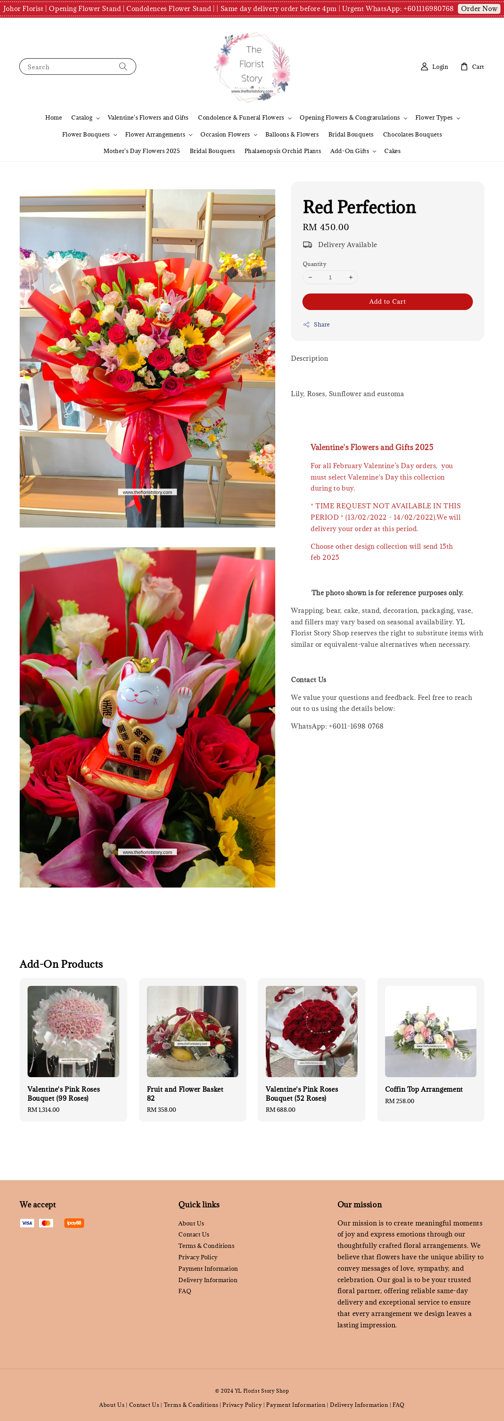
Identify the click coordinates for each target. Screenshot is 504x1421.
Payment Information (208, 1268)
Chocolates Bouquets (412, 134)
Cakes (392, 151)
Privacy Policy (197, 1257)
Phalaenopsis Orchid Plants (283, 151)
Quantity (314, 264)
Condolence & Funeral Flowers (241, 117)
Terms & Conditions (206, 1245)
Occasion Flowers (225, 134)
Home (53, 117)
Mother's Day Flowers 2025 (142, 151)
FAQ (184, 1291)
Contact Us (193, 1234)
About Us (191, 1223)
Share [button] (316, 324)
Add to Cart (387, 301)
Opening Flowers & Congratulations (350, 117)
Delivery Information (207, 1280)
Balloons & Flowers (292, 134)
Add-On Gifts (349, 151)
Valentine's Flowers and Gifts (148, 117)
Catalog (81, 117)
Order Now (479, 8)
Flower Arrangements (155, 134)
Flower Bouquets (86, 134)
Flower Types (434, 117)
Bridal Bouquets (351, 134)
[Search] (123, 66)
